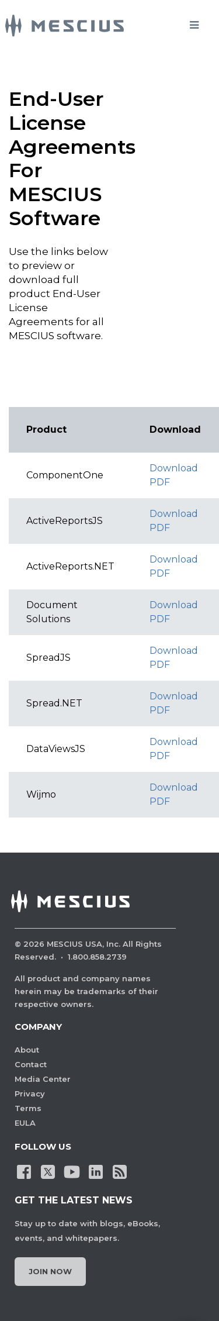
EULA (25, 1122)
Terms (28, 1108)
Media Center (43, 1079)
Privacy (30, 1093)
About (27, 1049)
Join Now (50, 1271)
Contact (31, 1064)
